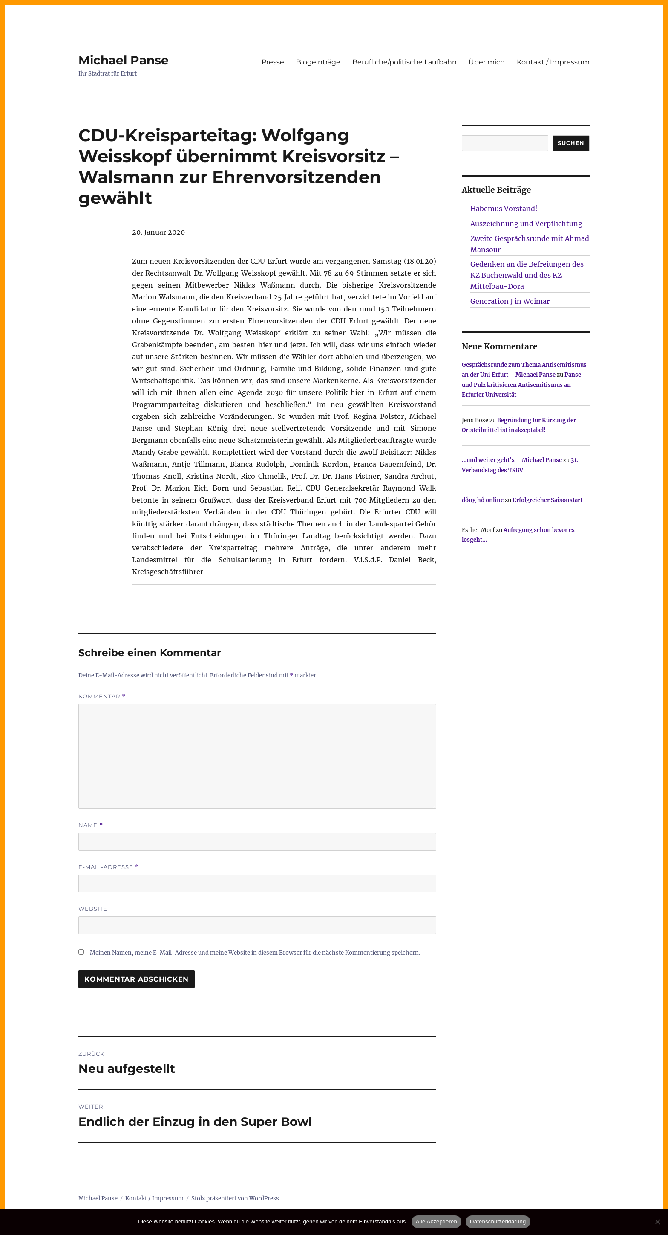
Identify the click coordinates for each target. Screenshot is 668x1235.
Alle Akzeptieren (436, 1221)
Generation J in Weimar (510, 301)
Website (92, 908)
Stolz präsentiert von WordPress (235, 1198)
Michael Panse (123, 60)
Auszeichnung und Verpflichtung (526, 223)
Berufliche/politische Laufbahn (404, 62)
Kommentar (102, 696)
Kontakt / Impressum (553, 62)
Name (90, 825)
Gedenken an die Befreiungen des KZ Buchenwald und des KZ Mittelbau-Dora (527, 275)
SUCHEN (571, 142)
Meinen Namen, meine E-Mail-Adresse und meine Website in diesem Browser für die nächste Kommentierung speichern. (255, 952)
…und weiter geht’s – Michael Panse (512, 460)
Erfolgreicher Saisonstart (547, 500)
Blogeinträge (318, 62)
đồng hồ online (483, 500)
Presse (273, 62)
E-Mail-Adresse (108, 867)
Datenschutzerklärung (498, 1221)
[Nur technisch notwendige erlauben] (657, 1222)
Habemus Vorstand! (504, 208)
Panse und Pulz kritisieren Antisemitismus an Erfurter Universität (521, 384)
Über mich (487, 62)
